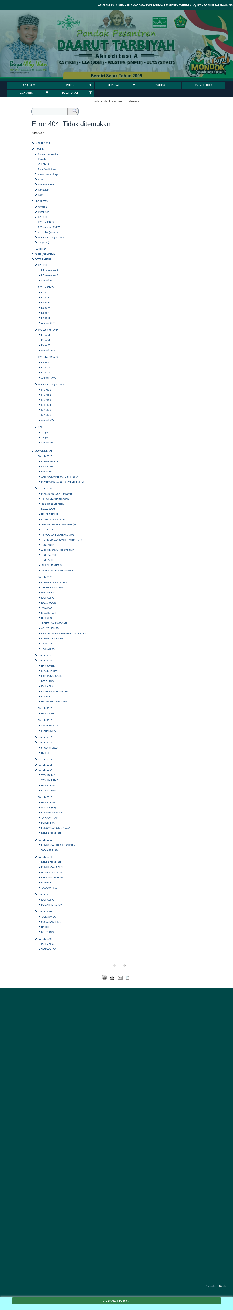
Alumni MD (47, 420)
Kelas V (45, 312)
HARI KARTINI (48, 785)
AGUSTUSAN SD (50, 628)
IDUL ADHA (47, 466)
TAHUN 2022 (45, 655)
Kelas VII (45, 335)
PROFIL (70, 85)
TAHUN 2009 (45, 911)
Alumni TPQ (47, 442)
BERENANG (47, 681)
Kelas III (45, 302)
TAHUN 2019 (45, 720)
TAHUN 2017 (45, 742)
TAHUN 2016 (45, 759)
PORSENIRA (48, 648)
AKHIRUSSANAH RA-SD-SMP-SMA (59, 476)
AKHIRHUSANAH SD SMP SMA (58, 550)
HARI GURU (48, 560)
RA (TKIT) (43, 217)
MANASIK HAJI (49, 730)
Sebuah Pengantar (48, 154)
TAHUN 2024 (45, 488)
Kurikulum (43, 189)
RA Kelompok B (49, 275)
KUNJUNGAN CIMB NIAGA (55, 827)
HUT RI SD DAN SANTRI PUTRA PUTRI (62, 539)
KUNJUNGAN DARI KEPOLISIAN (58, 845)
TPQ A (44, 432)
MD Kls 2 (46, 394)
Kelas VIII (46, 340)
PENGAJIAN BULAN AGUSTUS (58, 534)
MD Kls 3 (46, 399)
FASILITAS (160, 85)
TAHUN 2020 (45, 708)
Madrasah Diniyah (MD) (51, 237)
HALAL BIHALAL (49, 514)
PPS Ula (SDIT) (46, 222)
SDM (40, 179)
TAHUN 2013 (45, 797)
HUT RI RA (47, 529)
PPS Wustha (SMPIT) (49, 227)
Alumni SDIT (48, 323)
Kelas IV (45, 307)
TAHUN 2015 (45, 764)
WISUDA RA (47, 592)
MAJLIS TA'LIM (49, 670)
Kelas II (45, 297)
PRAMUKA (47, 471)
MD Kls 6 (46, 415)
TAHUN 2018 (45, 737)
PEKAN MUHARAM (51, 904)
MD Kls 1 (46, 389)
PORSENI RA (48, 822)
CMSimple (221, 1286)
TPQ (40, 427)
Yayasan (42, 206)
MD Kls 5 (46, 410)
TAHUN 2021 (45, 660)
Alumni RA (47, 280)
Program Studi (46, 184)
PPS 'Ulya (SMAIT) (48, 232)
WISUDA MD (48, 775)
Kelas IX (45, 345)
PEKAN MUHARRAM (52, 877)
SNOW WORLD (49, 725)
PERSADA (47, 643)
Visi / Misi (43, 164)
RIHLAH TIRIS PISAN (52, 638)
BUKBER (45, 696)
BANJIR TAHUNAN (51, 833)
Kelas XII (45, 372)
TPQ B (44, 437)
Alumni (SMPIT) (49, 350)
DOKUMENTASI (70, 92)
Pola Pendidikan (47, 169)
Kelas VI (45, 317)
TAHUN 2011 (45, 856)
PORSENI (46, 882)
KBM (40, 194)
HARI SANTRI (49, 555)
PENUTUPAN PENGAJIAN (55, 499)
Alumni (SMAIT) (49, 377)
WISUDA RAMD (49, 780)
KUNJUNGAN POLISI (52, 812)
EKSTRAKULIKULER (51, 676)
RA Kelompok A (49, 270)
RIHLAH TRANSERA (52, 565)
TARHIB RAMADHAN (52, 504)
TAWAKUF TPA (49, 887)
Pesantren (43, 211)
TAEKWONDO (48, 916)
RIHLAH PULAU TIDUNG (54, 519)
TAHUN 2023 (45, 577)
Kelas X (45, 362)
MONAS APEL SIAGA (52, 872)
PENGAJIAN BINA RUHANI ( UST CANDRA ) (64, 633)
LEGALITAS (113, 85)
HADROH (46, 927)
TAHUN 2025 (45, 456)
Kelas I (44, 292)
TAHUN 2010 (45, 894)
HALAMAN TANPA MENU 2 (55, 701)
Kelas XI (45, 367)
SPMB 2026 (29, 85)
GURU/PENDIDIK (203, 85)
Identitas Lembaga (48, 174)
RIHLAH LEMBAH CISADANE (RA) (59, 524)
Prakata (42, 159)
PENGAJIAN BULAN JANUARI (56, 493)
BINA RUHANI (48, 613)
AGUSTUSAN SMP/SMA (54, 623)
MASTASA (46, 607)
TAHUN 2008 (45, 938)
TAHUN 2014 (45, 769)
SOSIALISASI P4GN (51, 921)
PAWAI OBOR (48, 509)
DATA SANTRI (26, 92)
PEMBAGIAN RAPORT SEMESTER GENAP (63, 481)
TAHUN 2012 (45, 839)
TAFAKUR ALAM (49, 817)
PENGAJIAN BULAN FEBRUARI (58, 570)
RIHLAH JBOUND (50, 461)
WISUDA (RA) (48, 807)
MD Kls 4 (46, 405)
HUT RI (45, 752)
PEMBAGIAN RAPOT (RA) (54, 691)
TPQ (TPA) (43, 242)
